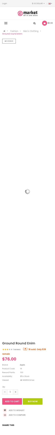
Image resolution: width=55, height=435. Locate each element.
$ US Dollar (38, 3)
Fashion (14, 31)
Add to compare (14, 415)
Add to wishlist (13, 410)
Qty (3, 387)
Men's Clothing (30, 31)
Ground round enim (12, 34)
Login (4, 3)
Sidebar (9, 41)
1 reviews (17, 349)
